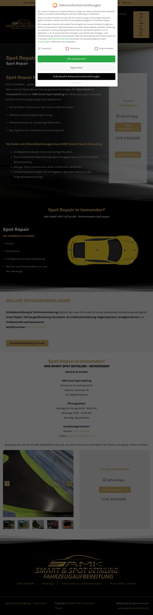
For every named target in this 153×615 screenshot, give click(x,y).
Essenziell (44, 48)
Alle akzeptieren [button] (76, 58)
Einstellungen (44, 41)
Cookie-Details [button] (76, 83)
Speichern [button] (77, 67)
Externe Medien (104, 48)
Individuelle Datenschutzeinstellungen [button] (76, 76)
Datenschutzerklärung (57, 39)
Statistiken (73, 48)
